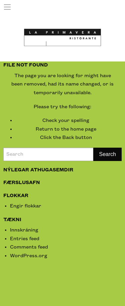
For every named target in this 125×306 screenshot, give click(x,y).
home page (83, 129)
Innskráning (24, 230)
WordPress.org (28, 256)
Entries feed (24, 239)
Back (68, 137)
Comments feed (29, 247)
